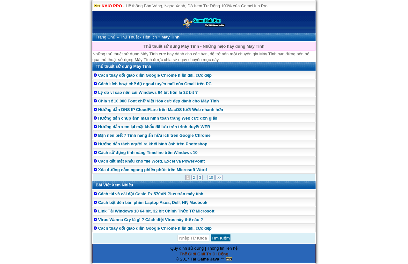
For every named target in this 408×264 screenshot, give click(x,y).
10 (211, 177)
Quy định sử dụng (187, 248)
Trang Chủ (105, 37)
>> (219, 177)
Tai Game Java (205, 259)
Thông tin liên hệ (222, 248)
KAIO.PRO (112, 5)
